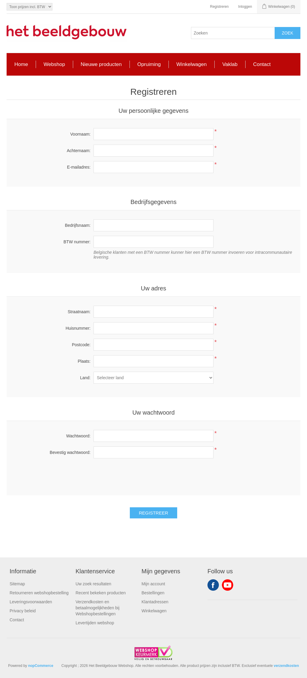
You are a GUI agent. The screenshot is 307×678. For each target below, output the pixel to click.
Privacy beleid (23, 610)
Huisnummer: (78, 328)
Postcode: (81, 344)
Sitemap (17, 583)
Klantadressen (155, 601)
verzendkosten (286, 666)
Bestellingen (153, 592)
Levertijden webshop (95, 622)
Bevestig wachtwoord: (70, 452)
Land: (85, 377)
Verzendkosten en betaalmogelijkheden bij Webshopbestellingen (97, 607)
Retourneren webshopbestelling (39, 592)
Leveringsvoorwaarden (31, 601)
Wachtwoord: (78, 436)
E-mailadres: (79, 167)
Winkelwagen (154, 610)
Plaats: (84, 361)
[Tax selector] (29, 6)
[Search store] (233, 33)
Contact (17, 619)
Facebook (213, 585)
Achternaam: (79, 150)
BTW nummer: (77, 241)
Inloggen (245, 6)
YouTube (227, 585)
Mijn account (153, 583)
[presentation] (153, 474)
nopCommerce (40, 666)
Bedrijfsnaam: (78, 225)
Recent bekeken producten (101, 592)
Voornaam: (80, 134)
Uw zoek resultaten (93, 583)
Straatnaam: (79, 311)
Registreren (219, 6)
